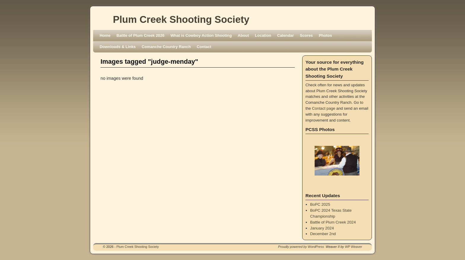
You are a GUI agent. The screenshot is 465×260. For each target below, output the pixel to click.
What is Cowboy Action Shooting (201, 35)
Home (105, 35)
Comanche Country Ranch (166, 46)
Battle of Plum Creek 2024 (333, 222)
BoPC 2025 (320, 204)
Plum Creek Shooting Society (181, 19)
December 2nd (323, 234)
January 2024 (322, 228)
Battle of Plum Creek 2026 (141, 35)
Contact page (323, 108)
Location (263, 35)
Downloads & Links (118, 46)
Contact (204, 46)
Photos (325, 35)
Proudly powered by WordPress (301, 246)
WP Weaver (353, 246)
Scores (306, 35)
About (243, 35)
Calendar (285, 35)
